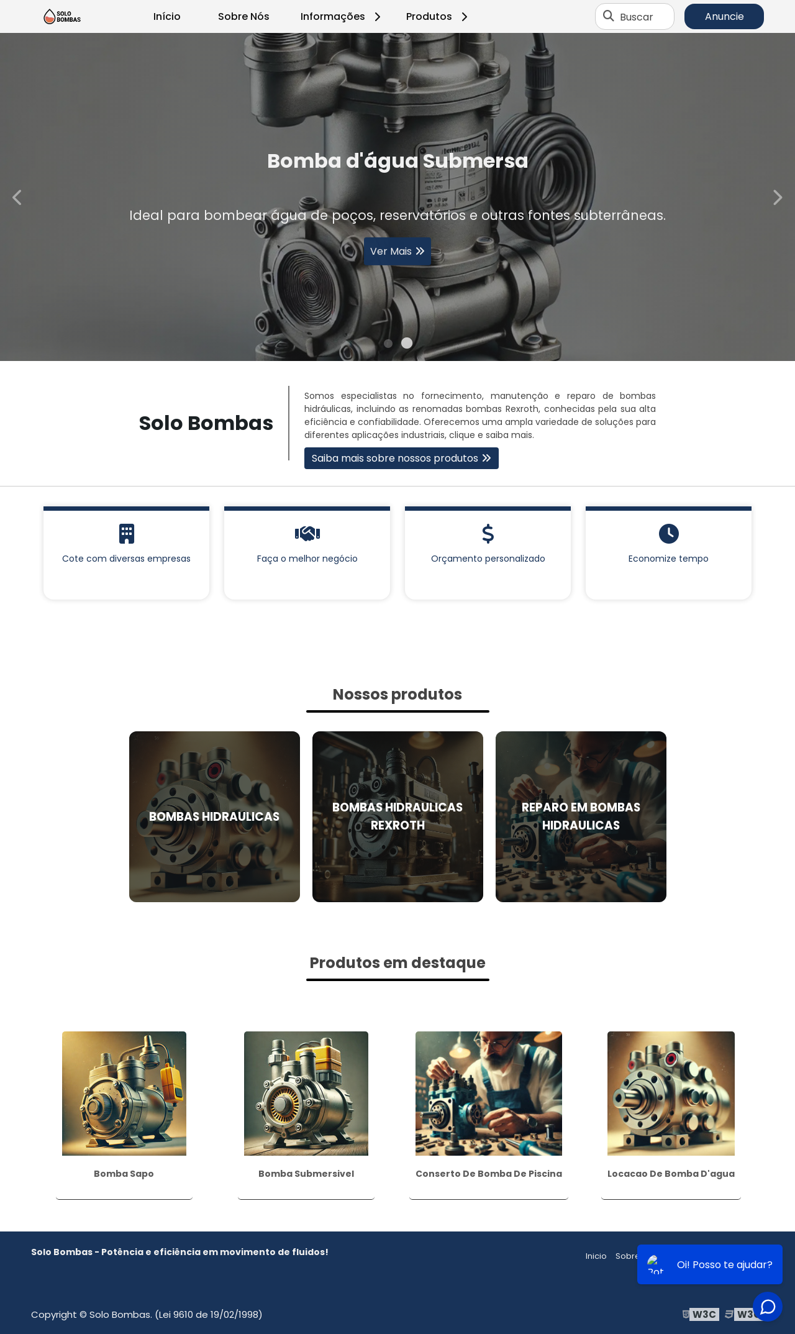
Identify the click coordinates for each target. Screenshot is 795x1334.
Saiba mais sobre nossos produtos (395, 458)
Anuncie (724, 16)
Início (167, 16)
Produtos (438, 16)
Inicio (596, 1256)
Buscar (636, 16)
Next (777, 197)
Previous (18, 197)
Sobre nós (636, 1256)
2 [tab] (407, 345)
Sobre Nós (244, 16)
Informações (342, 16)
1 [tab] (388, 345)
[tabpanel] (397, 197)
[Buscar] (608, 16)
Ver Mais (391, 255)
